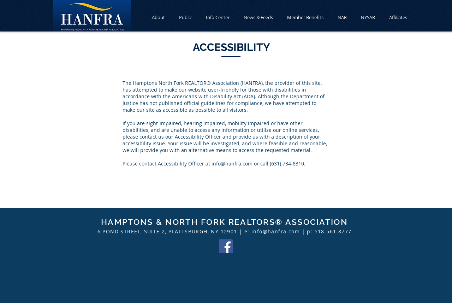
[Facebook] (226, 246)
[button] (218, 17)
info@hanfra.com (232, 163)
